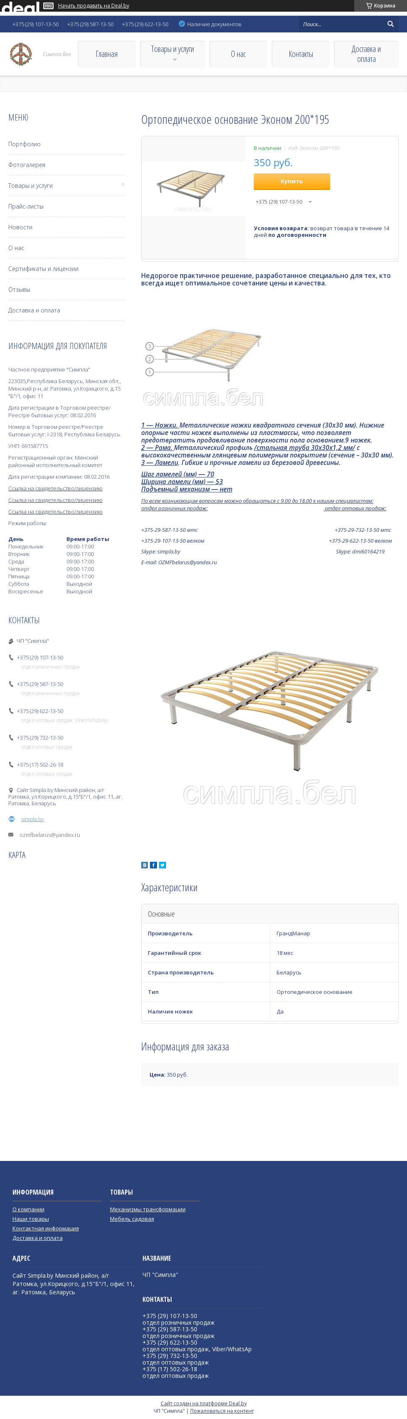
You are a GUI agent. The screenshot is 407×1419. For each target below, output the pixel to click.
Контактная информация (45, 1228)
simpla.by (32, 819)
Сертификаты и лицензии (43, 269)
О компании (28, 1209)
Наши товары (30, 1218)
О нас (238, 53)
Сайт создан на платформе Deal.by (204, 1403)
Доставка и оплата (366, 53)
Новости (20, 227)
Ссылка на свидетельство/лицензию (55, 488)
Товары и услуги (172, 48)
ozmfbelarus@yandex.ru (50, 834)
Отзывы (19, 289)
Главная (107, 53)
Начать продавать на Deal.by (93, 6)
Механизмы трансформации (148, 1209)
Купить (292, 181)
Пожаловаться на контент (222, 1410)
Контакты (301, 53)
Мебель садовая (132, 1218)
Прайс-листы (26, 206)
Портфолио (24, 144)
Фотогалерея (26, 165)
